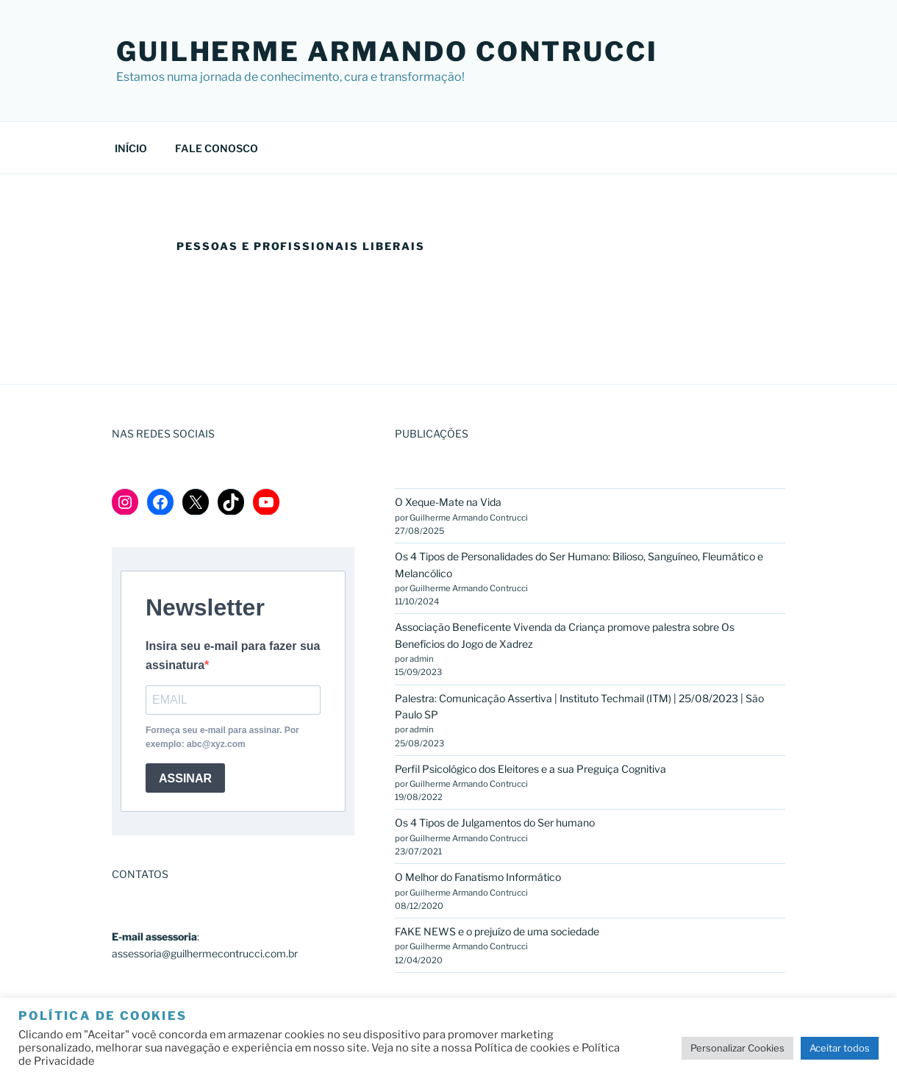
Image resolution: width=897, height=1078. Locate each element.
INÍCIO (131, 148)
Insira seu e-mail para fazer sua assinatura (233, 655)
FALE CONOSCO (216, 148)
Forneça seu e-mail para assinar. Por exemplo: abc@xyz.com (222, 737)
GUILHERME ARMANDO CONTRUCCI (387, 51)
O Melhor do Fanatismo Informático (478, 877)
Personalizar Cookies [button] (737, 1048)
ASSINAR (185, 778)
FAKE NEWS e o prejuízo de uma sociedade (497, 931)
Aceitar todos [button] (840, 1048)
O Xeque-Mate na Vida (449, 502)
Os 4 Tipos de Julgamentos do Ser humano (495, 822)
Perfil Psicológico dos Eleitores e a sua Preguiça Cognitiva (530, 769)
